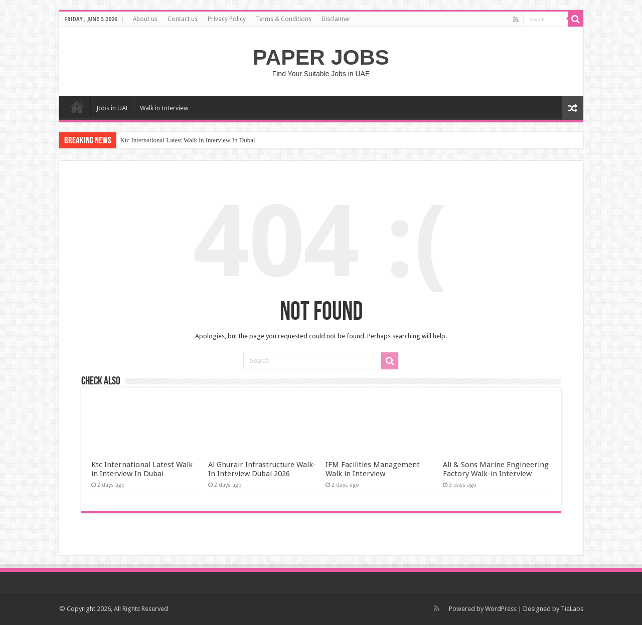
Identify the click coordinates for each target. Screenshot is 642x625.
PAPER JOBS (321, 57)
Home (77, 106)
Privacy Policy (227, 19)
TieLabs (572, 608)
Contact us (183, 19)
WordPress (501, 608)
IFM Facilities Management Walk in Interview (373, 469)
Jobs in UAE (112, 108)
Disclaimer (336, 19)
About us (145, 19)
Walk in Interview (164, 108)
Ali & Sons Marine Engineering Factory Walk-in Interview (496, 469)
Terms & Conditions (283, 19)
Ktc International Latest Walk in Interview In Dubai (187, 140)
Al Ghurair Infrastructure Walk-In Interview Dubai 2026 (262, 469)
